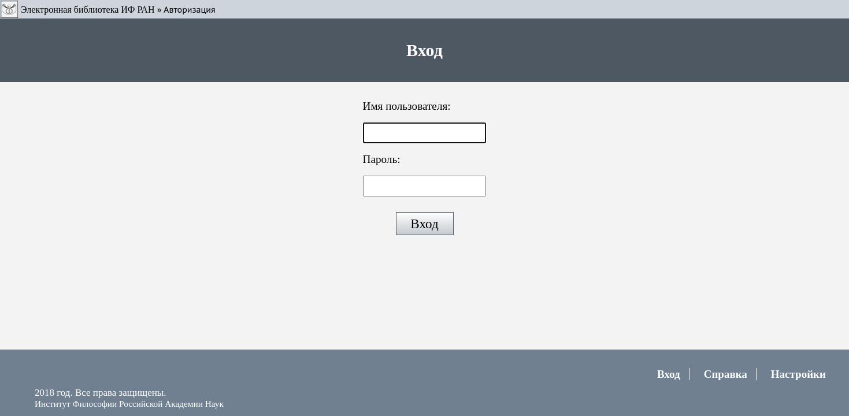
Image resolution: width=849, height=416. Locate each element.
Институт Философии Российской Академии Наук (129, 403)
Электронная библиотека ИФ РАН (87, 9)
